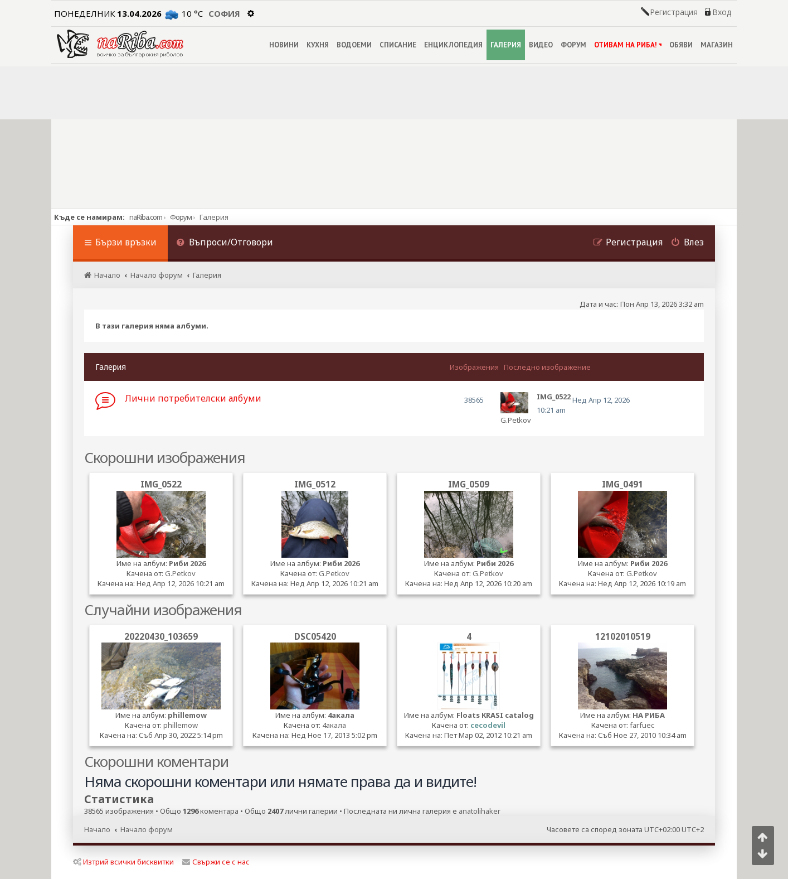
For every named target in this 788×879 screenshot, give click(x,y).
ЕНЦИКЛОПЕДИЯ (453, 45)
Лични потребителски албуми (193, 398)
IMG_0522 (161, 484)
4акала (341, 715)
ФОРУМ (573, 45)
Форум (181, 217)
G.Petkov (515, 420)
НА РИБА (649, 715)
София (224, 13)
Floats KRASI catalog (495, 715)
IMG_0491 (622, 484)
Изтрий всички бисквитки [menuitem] (123, 862)
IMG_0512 (314, 484)
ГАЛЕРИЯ (505, 45)
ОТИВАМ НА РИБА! (627, 45)
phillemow (187, 715)
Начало (97, 829)
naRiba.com (145, 217)
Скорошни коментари (156, 761)
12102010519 (622, 636)
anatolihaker (479, 811)
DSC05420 (315, 636)
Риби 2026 (187, 563)
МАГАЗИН (717, 45)
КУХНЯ (318, 45)
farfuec (642, 725)
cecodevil (487, 725)
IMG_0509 (468, 484)
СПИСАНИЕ (398, 45)
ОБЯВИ (681, 45)
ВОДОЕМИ (354, 45)
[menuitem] (224, 243)
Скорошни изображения (164, 457)
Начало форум (146, 829)
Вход (721, 12)
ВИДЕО (541, 45)
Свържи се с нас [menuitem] (216, 862)
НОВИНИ (284, 45)
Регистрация (674, 12)
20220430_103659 (161, 636)
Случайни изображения (163, 610)
